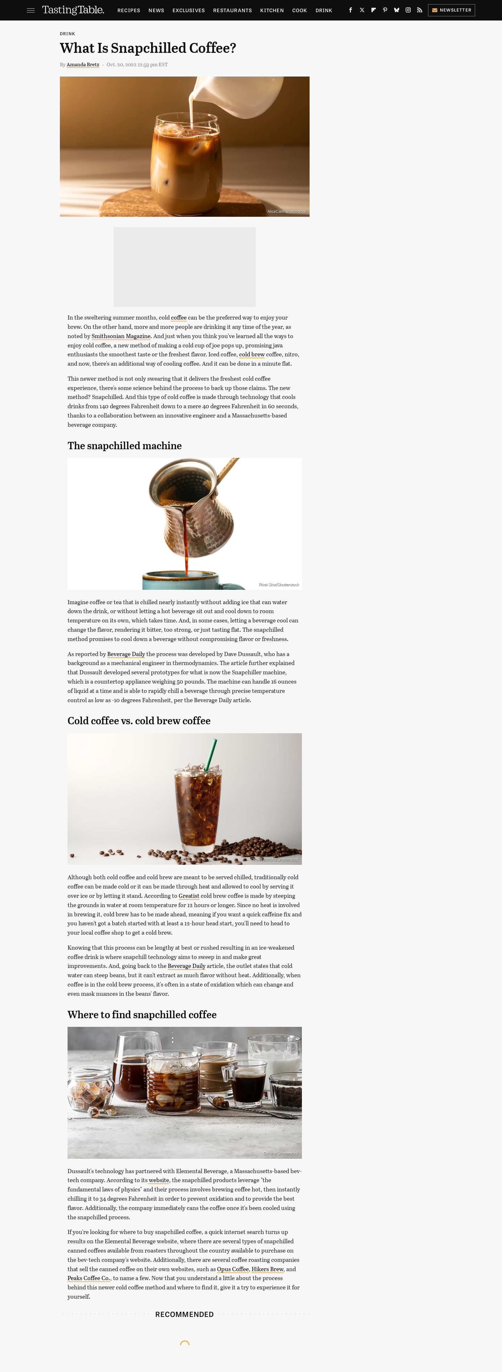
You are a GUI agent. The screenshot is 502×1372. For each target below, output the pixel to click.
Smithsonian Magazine (121, 336)
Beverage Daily (126, 654)
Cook (299, 10)
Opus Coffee (233, 1269)
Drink (324, 10)
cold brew (252, 354)
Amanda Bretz (83, 64)
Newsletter (452, 10)
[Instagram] (408, 11)
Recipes (128, 10)
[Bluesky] (396, 11)
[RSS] (420, 11)
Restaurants (232, 10)
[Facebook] (350, 11)
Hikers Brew (267, 1269)
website (158, 1180)
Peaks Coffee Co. (89, 1278)
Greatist (189, 895)
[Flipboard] (373, 11)
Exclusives (189, 10)
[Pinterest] (385, 11)
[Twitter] (362, 11)
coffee (179, 317)
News (156, 10)
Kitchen (272, 10)
